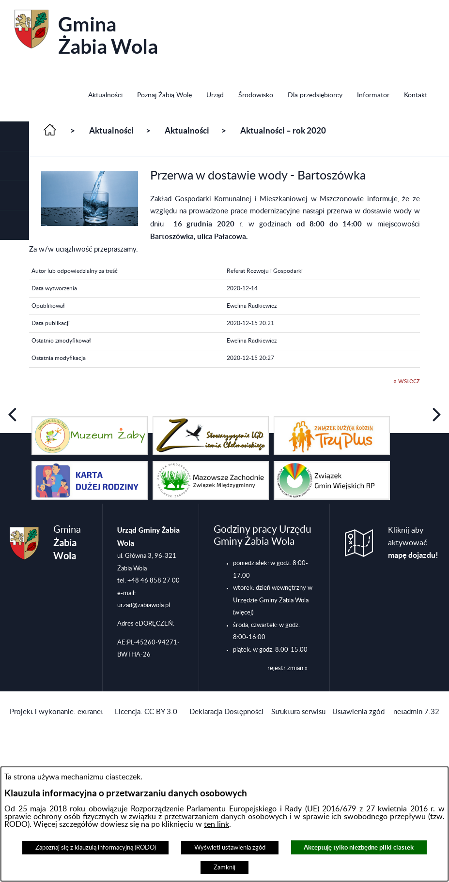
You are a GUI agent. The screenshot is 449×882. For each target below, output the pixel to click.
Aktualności (111, 130)
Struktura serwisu (298, 712)
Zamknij (224, 867)
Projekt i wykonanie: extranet (56, 712)
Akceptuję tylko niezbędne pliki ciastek (359, 847)
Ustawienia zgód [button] (358, 712)
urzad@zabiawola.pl (143, 605)
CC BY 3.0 (160, 712)
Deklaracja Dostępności (226, 712)
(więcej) (243, 612)
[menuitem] (105, 96)
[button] (14, 136)
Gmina (86, 34)
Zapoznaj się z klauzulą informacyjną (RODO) (95, 847)
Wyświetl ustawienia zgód (229, 847)
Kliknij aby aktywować (413, 542)
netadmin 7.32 (416, 712)
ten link (216, 824)
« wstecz (406, 381)
